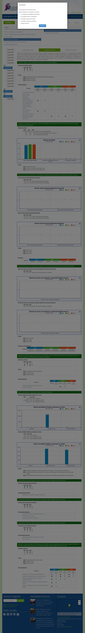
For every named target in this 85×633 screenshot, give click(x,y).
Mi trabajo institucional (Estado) (28, 21)
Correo (73, 1)
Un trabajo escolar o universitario (29, 16)
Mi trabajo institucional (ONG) (28, 18)
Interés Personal (25, 23)
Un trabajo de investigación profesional (30, 14)
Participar (42, 25)
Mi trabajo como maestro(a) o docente (30, 12)
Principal (67, 1)
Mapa (80, 1)
